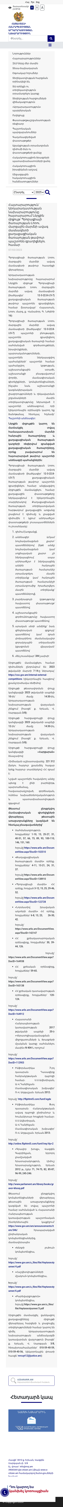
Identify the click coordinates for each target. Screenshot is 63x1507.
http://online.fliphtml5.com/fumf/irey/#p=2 (30, 1143)
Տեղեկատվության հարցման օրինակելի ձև (30, 80)
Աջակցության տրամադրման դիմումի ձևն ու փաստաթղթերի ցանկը (30, 149)
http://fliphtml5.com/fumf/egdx (34, 1099)
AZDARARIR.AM (33, 1380)
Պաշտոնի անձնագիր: (22, 418)
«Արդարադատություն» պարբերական (26, 109)
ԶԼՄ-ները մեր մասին (25, 63)
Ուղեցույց (18, 115)
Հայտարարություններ (26, 58)
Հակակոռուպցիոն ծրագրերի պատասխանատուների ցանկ (31, 159)
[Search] (28, 38)
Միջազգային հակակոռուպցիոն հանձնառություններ (25, 178)
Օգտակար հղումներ (25, 73)
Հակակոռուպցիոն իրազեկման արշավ (24, 168)
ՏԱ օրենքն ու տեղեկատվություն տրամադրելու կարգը (25, 90)
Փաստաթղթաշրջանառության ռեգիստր (31, 122)
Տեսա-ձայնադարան (25, 68)
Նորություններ (21, 53)
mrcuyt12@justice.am (29, 1355)
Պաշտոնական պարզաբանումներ (24, 130)
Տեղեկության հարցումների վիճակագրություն (29, 100)
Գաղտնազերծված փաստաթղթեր (24, 139)
